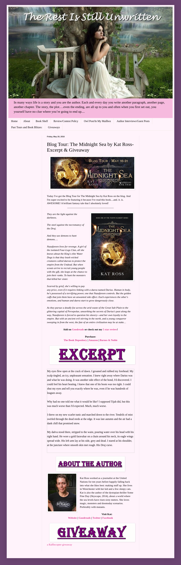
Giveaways (54, 127)
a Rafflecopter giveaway (59, 544)
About (26, 121)
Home (14, 121)
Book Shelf (42, 121)
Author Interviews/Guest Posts (133, 121)
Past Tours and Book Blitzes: (26, 127)
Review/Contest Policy (66, 121)
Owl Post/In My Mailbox (97, 121)
